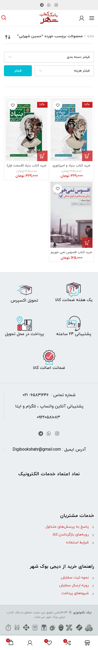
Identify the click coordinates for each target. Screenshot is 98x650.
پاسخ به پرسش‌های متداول (67, 526)
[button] (87, 156)
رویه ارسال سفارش (74, 585)
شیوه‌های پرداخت (75, 593)
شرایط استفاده (77, 542)
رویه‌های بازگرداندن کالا (71, 534)
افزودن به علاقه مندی (57, 105)
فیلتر (17, 70)
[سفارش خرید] (8, 37)
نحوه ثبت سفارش (75, 577)
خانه (90, 36)
